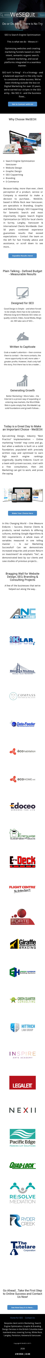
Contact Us (30, 1317)
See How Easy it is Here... (22, 1307)
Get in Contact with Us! (22, 104)
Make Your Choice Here (22, 513)
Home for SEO (16, 1317)
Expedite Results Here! (22, 255)
